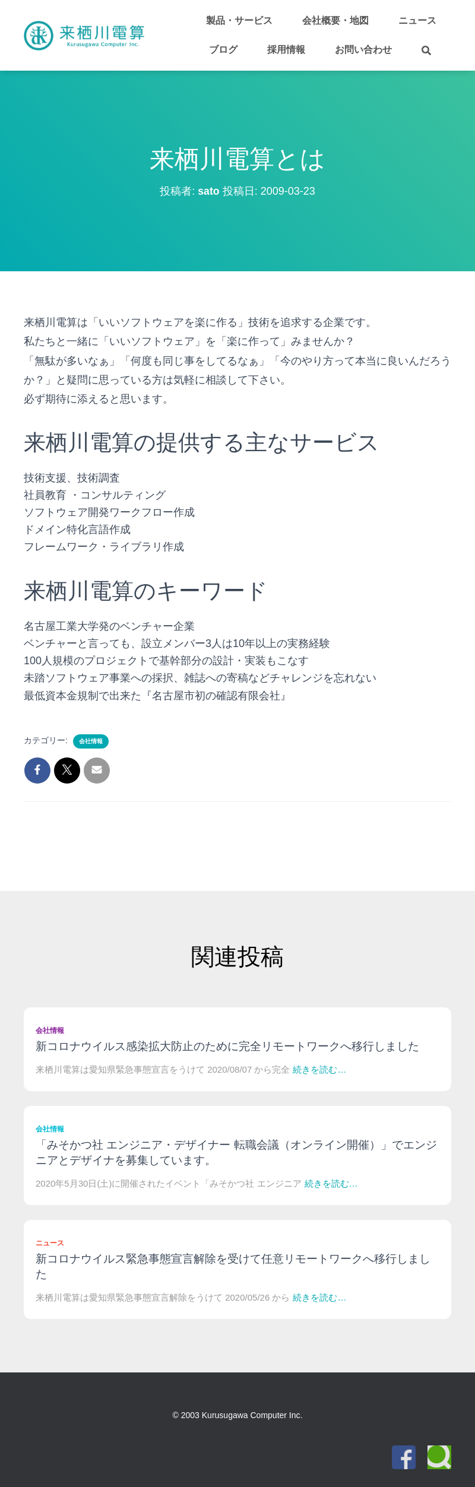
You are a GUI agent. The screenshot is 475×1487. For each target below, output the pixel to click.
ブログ (223, 50)
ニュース (417, 20)
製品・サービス (239, 20)
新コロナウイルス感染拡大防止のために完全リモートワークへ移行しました (227, 1046)
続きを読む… (319, 1069)
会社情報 (91, 741)
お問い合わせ (363, 50)
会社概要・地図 (335, 20)
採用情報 (286, 50)
